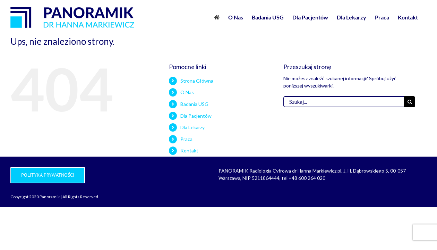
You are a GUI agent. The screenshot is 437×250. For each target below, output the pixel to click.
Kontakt (189, 150)
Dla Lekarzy (192, 127)
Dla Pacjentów (196, 116)
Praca (186, 139)
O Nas (187, 92)
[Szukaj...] (343, 101)
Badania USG (194, 104)
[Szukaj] (409, 101)
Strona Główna (196, 81)
